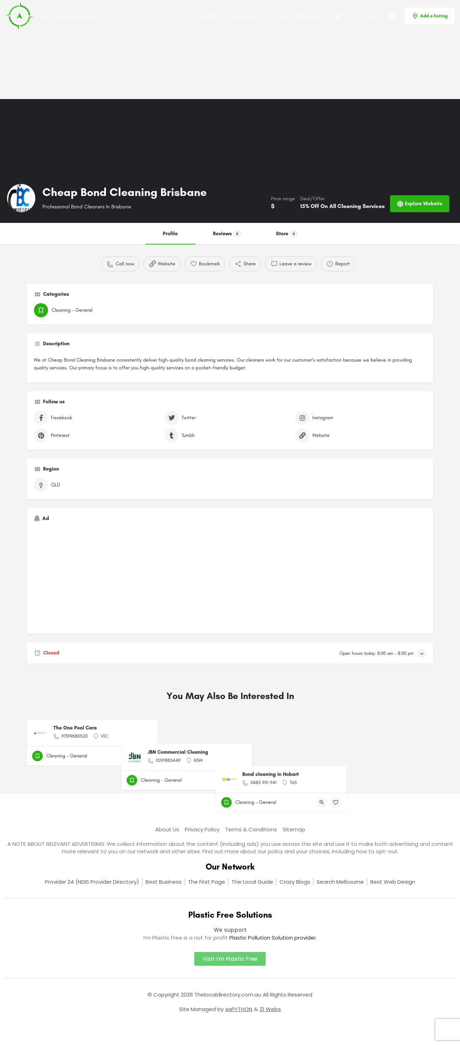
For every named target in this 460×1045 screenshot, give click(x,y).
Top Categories (243, 16)
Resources (307, 16)
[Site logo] (20, 15)
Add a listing (430, 16)
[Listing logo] (21, 198)
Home (183, 16)
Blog (280, 16)
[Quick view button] (132, 756)
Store (286, 234)
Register (374, 16)
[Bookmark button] (146, 756)
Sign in (351, 16)
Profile (170, 234)
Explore (208, 16)
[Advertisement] (212, 49)
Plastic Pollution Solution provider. (273, 937)
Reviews (227, 234)
